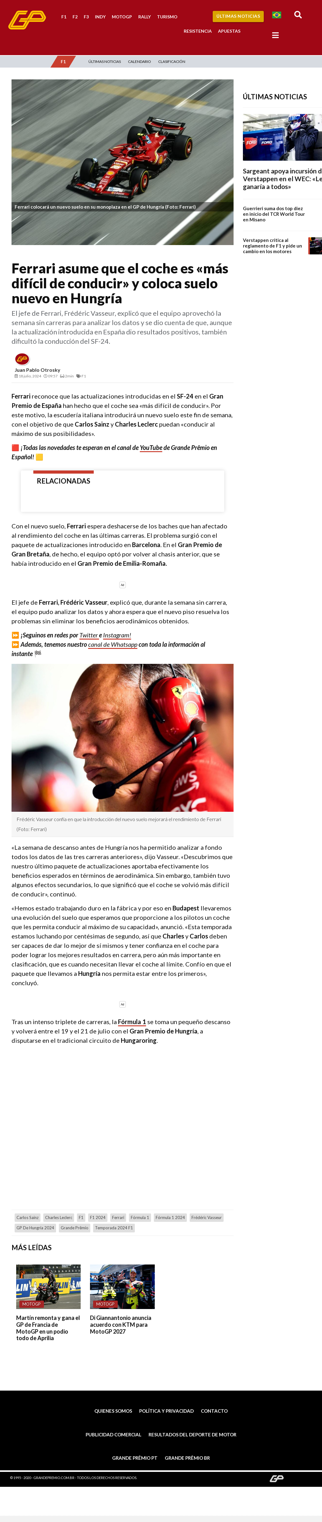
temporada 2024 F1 (114, 1227)
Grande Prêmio (74, 1227)
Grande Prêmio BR (187, 1458)
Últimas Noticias (238, 16)
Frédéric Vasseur (207, 1217)
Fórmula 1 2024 (170, 1217)
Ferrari (118, 1217)
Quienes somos (113, 1411)
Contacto (214, 1411)
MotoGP (122, 16)
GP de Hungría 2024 (35, 1227)
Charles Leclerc (58, 1217)
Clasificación (171, 61)
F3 (86, 16)
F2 (75, 16)
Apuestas (229, 31)
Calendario (139, 61)
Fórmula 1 (132, 1021)
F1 (63, 16)
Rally (144, 16)
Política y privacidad (166, 1411)
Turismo (167, 16)
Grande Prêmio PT (135, 1458)
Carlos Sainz (28, 1217)
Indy (100, 16)
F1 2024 (98, 1217)
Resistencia (198, 31)
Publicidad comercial (113, 1434)
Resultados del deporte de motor (192, 1434)
